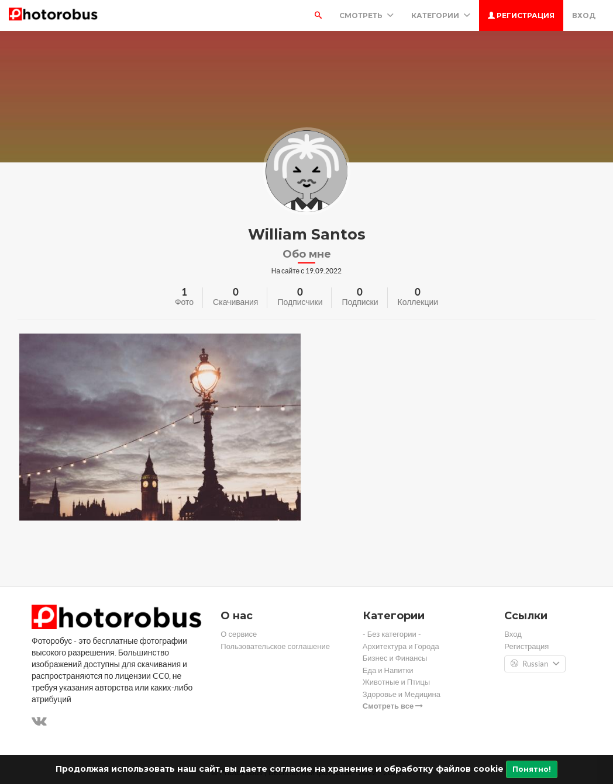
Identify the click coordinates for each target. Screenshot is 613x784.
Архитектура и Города (401, 646)
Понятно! (531, 769)
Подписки (360, 302)
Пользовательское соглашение (275, 646)
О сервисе (239, 634)
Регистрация (521, 15)
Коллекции (418, 302)
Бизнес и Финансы (395, 658)
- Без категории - (392, 634)
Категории (440, 15)
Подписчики (299, 302)
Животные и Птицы (396, 682)
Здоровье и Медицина (401, 694)
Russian (535, 664)
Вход (583, 15)
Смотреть (366, 15)
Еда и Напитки (388, 670)
